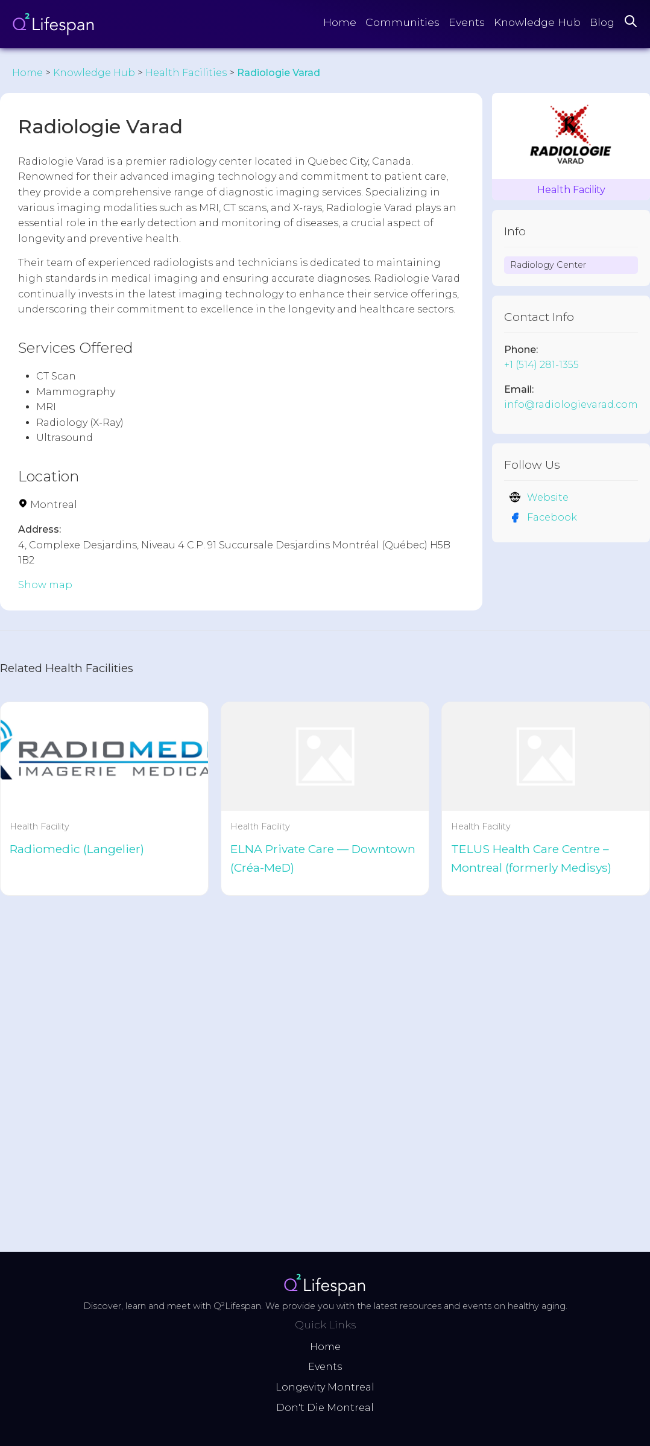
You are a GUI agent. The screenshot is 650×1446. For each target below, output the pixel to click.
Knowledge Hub (537, 22)
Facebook (543, 518)
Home (339, 22)
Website (539, 497)
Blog (602, 22)
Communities (402, 22)
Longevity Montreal (325, 1387)
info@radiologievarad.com (571, 404)
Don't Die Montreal (325, 1407)
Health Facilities (186, 72)
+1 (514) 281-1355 (541, 364)
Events (467, 22)
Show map (45, 585)
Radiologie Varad (278, 72)
